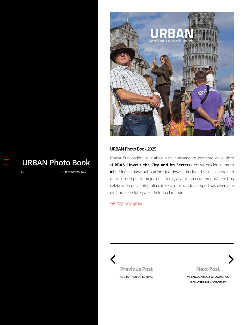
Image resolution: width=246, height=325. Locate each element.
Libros (39, 172)
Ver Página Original (126, 203)
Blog (29, 172)
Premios (52, 172)
